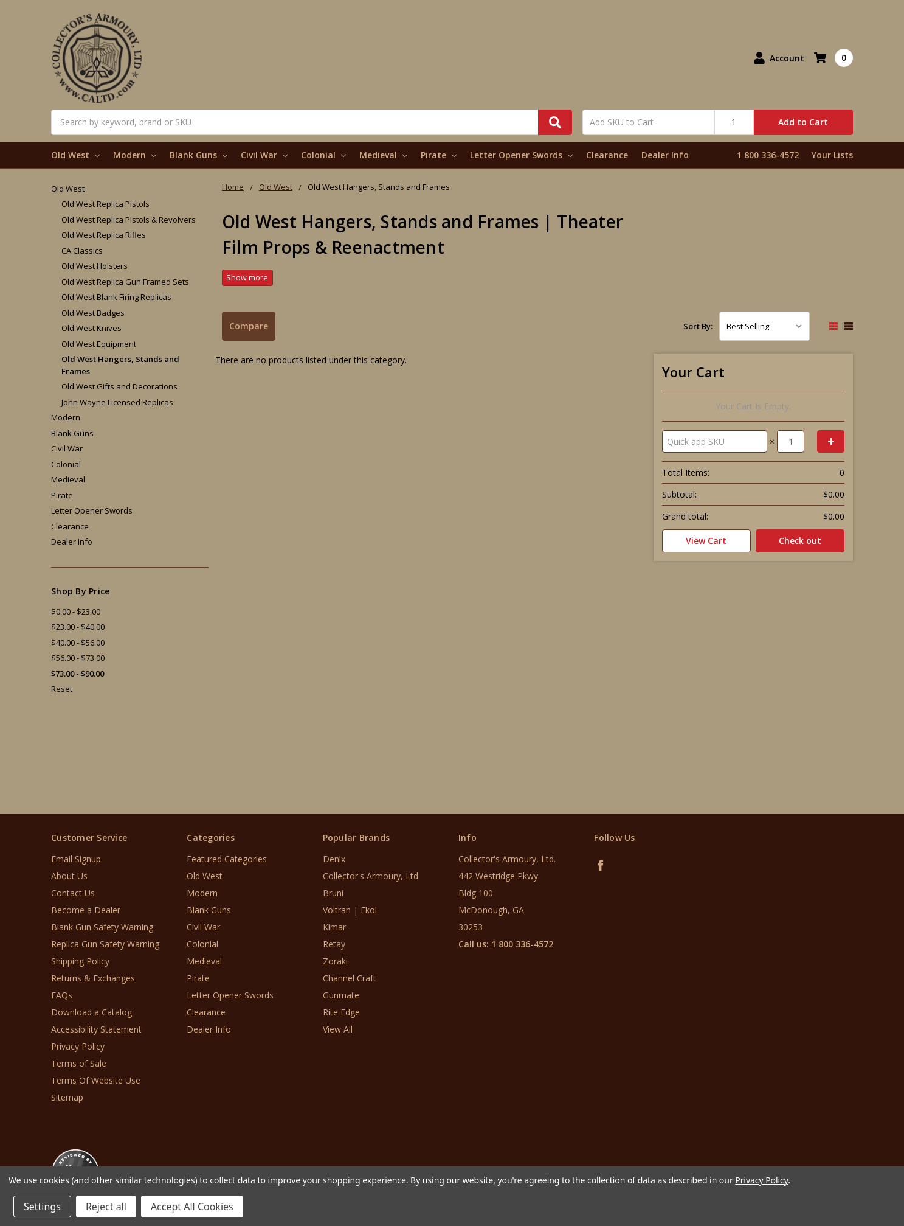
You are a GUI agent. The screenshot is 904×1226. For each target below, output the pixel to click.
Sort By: (698, 326)
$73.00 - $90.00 (77, 673)
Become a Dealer (85, 910)
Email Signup (76, 859)
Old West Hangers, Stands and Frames (120, 365)
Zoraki (335, 961)
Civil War (264, 155)
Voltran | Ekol (350, 910)
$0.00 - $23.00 (75, 611)
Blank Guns (198, 155)
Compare (248, 326)
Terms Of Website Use (95, 1080)
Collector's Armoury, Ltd (370, 876)
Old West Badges (93, 312)
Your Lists (832, 155)
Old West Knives (91, 327)
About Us (69, 876)
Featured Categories (227, 859)
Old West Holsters (94, 265)
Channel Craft (349, 978)
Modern (134, 155)
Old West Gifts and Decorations (119, 386)
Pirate (439, 155)
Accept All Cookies (192, 1206)
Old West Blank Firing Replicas (116, 296)
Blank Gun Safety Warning (102, 927)
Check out (800, 540)
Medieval (383, 155)
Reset (61, 688)
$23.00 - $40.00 (78, 626)
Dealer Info (665, 155)
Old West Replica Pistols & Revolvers (128, 219)
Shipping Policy (80, 961)
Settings (42, 1206)
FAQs (61, 995)
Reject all (106, 1206)
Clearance (607, 155)
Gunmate (341, 995)
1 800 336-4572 (768, 155)
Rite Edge (341, 1012)
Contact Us (73, 893)
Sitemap (67, 1097)
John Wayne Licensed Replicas (117, 402)
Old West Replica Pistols (105, 203)
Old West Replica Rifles (103, 234)
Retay (334, 944)
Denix (334, 859)
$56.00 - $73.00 (78, 657)
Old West (75, 155)
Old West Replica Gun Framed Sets (125, 281)
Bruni (333, 893)
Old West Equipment (98, 343)
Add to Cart (803, 122)
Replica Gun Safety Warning (105, 944)
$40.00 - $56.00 (78, 642)
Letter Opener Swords (521, 155)
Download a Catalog (91, 1012)
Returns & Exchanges (93, 978)
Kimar (334, 927)
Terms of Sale (78, 1063)
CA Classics (82, 250)
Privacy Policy (78, 1046)
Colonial (323, 155)
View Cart (706, 540)
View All (338, 1029)
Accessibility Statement (96, 1029)
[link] (853, 1152)
